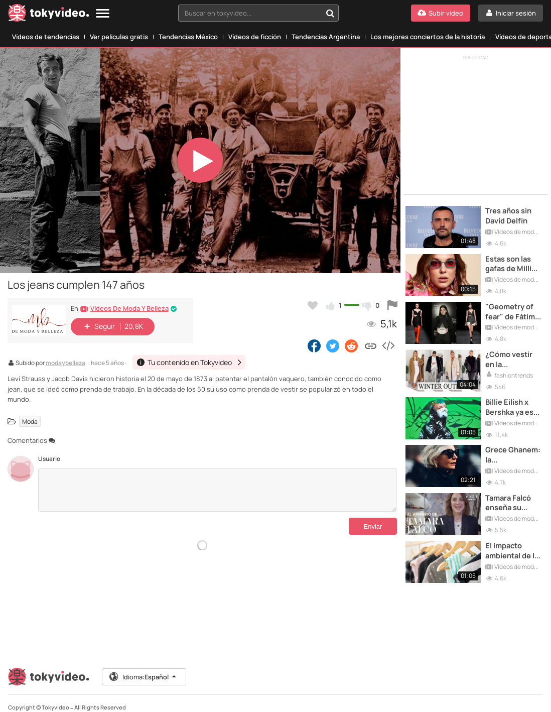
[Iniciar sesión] (510, 13)
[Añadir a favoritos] (313, 305)
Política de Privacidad (304, 705)
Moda (30, 421)
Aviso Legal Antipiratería (241, 705)
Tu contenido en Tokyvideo (72, 705)
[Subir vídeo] (440, 13)
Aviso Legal (192, 705)
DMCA (396, 705)
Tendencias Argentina (326, 36)
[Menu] (102, 14)
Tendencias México (188, 36)
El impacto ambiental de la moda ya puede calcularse (514, 539)
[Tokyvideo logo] (48, 15)
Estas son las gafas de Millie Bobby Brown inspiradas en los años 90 (512, 262)
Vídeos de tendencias (45, 36)
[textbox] (250, 13)
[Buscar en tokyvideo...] (330, 13)
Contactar (21, 705)
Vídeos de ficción (254, 36)
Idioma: (143, 663)
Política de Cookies (360, 705)
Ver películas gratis (119, 36)
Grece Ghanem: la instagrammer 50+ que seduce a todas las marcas (514, 446)
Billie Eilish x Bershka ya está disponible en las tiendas (514, 400)
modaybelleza (65, 363)
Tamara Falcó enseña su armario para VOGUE (511, 493)
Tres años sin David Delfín (510, 215)
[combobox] (258, 13)
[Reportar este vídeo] (392, 305)
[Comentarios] (217, 490)
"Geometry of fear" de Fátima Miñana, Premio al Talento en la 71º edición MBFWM (511, 308)
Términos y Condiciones (142, 705)
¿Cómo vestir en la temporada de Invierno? (512, 354)
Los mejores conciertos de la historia (427, 36)
